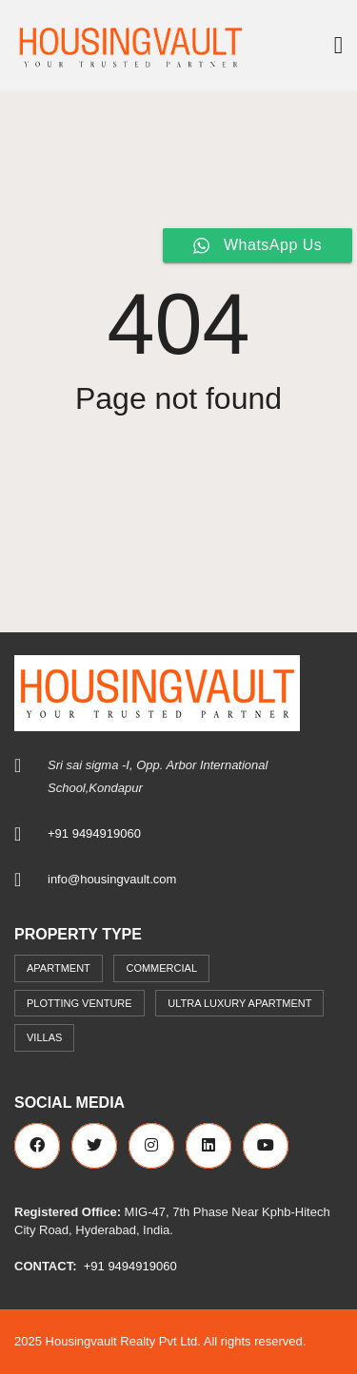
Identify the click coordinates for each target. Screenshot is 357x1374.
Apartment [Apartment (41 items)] (58, 968)
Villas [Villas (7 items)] (44, 1037)
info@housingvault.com (112, 879)
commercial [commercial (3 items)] (161, 968)
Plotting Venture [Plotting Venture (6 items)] (79, 1003)
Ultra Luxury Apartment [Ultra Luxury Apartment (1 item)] (239, 1003)
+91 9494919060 (94, 833)
